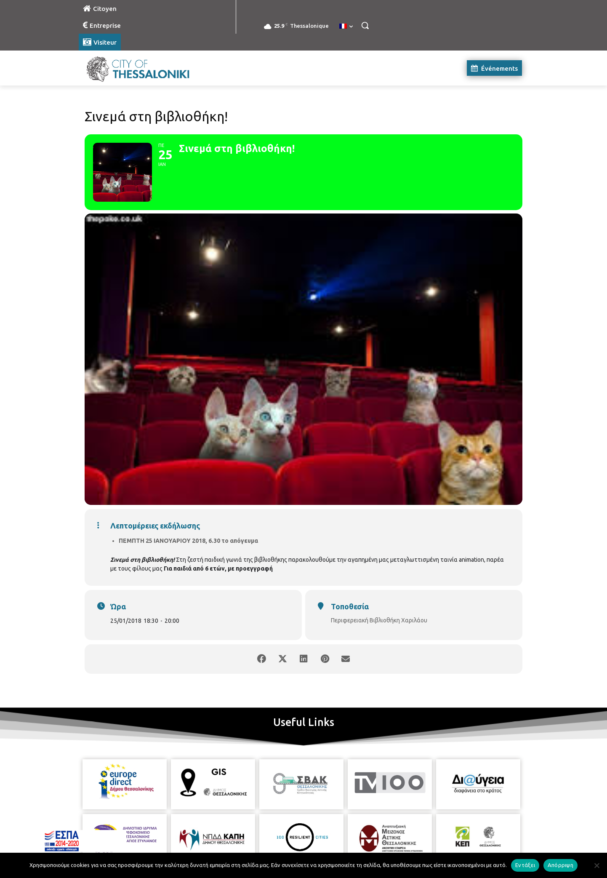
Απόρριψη (560, 865)
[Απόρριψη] (596, 865)
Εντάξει (525, 865)
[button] (365, 25)
